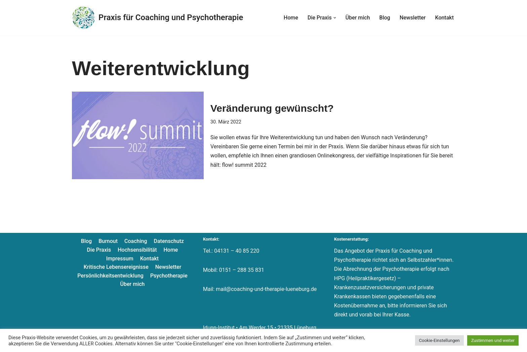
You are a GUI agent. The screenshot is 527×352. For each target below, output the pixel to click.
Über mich (358, 17)
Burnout (108, 241)
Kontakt (444, 17)
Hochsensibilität (137, 250)
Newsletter (413, 17)
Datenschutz (169, 241)
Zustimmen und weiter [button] (493, 340)
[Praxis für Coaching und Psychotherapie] (157, 17)
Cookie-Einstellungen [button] (439, 340)
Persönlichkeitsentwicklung (110, 275)
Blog (384, 17)
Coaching (135, 241)
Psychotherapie (169, 275)
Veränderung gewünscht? (272, 108)
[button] (334, 17)
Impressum (119, 258)
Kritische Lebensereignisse (116, 267)
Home (291, 17)
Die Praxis (99, 250)
